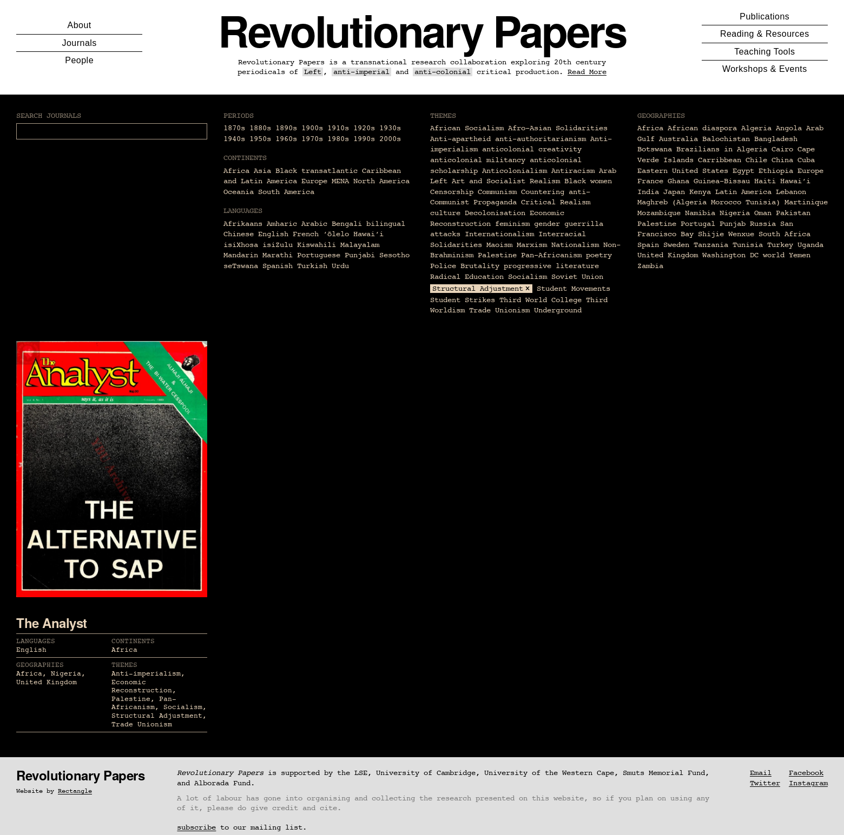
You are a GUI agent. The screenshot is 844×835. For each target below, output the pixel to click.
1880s (260, 128)
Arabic (314, 224)
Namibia (700, 213)
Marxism (532, 245)
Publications (764, 16)
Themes (124, 665)
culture (445, 213)
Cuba (806, 160)
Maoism (499, 245)
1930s (390, 128)
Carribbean (719, 160)
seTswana (240, 266)
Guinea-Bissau (722, 181)
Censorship (451, 192)
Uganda (810, 245)
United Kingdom (667, 255)
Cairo (782, 149)
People (79, 60)
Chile (756, 160)
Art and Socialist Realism (506, 181)
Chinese (238, 234)
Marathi (277, 255)
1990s (364, 139)
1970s (312, 139)
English (273, 234)
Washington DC (730, 255)
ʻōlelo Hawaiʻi (353, 234)
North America (381, 181)
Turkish (312, 266)
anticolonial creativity (532, 149)
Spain (648, 245)
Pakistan (793, 213)
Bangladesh (775, 139)
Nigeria (735, 213)
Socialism (527, 276)
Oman (763, 213)
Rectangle (75, 791)
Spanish (277, 266)
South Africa (784, 234)
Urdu (340, 266)
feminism (512, 224)
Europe (314, 181)
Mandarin (240, 255)
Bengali (347, 224)
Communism (497, 192)
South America (286, 192)
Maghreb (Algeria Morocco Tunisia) (708, 202)
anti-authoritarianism (540, 139)
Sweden (676, 245)
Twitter (765, 783)
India (648, 192)
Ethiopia (776, 171)
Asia (262, 171)
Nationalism (575, 245)
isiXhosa (240, 245)
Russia (763, 224)
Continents (133, 641)
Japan (674, 192)
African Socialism (467, 128)
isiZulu (277, 245)
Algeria (756, 128)
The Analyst (51, 622)
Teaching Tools (764, 51)
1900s (312, 128)
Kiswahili (316, 245)
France (650, 181)
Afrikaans (242, 224)
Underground (558, 310)
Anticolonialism (514, 171)
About (79, 25)
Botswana (654, 149)
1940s (234, 139)
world (773, 255)
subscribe (196, 827)
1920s (364, 128)
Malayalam (359, 245)
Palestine (497, 255)
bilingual (385, 224)
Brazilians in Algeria (721, 149)
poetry (599, 255)
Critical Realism (555, 202)
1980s (338, 139)
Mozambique (659, 213)
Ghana (678, 181)
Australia (678, 139)
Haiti (765, 181)
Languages (35, 641)
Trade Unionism (499, 310)
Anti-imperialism (146, 673)
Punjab (733, 224)
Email (761, 773)
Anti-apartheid (460, 139)
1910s (338, 128)
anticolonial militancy (477, 160)
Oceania (238, 192)
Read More (587, 72)
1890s (286, 128)
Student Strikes (462, 300)
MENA (340, 181)
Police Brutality (464, 266)
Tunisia (748, 245)
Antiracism (573, 171)
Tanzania (711, 245)
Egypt (743, 171)
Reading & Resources (764, 33)
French (306, 234)
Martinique (806, 202)
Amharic (282, 224)
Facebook (806, 773)
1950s (260, 139)
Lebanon (791, 192)
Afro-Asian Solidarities (558, 128)
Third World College (540, 300)
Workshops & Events (764, 69)
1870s (234, 128)
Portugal (698, 224)
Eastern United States (682, 171)
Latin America (743, 192)
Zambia (650, 266)
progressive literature (551, 266)
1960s (286, 139)
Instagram (808, 783)
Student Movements (573, 288)
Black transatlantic (316, 171)
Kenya (700, 192)
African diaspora (702, 128)
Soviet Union (577, 276)
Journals (79, 43)
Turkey (780, 245)
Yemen (799, 255)
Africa (236, 171)
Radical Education (467, 276)
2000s (390, 139)
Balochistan (726, 139)
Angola (789, 128)
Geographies (40, 665)
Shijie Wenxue (726, 234)
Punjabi (360, 255)
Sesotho (394, 255)
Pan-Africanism (551, 255)
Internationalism (499, 234)
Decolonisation (495, 213)
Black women (588, 181)
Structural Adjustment (477, 288)
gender (547, 224)
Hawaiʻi (795, 181)
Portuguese (318, 255)
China (782, 160)
